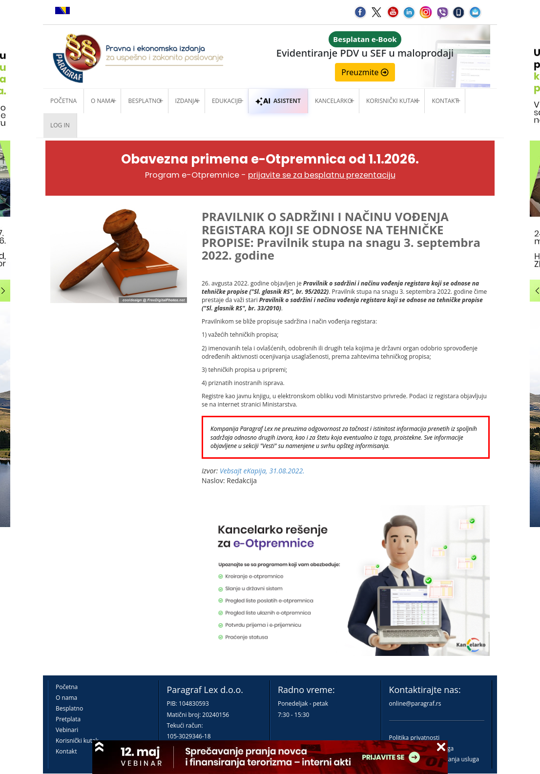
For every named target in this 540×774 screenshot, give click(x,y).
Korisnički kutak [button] (391, 101)
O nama (102, 101)
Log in (60, 125)
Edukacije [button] (226, 101)
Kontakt (66, 751)
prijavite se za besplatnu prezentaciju (321, 175)
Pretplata (68, 719)
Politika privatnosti (414, 737)
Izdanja (186, 101)
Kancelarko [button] (333, 101)
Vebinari (67, 730)
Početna (63, 101)
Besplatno (144, 101)
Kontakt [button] (445, 101)
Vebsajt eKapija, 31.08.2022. (262, 470)
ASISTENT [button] (278, 101)
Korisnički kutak (77, 740)
